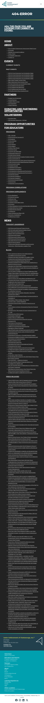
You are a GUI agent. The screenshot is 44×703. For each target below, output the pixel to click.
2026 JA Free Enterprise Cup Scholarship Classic (20, 78)
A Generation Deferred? (14, 316)
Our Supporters (12, 103)
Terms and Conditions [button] (9, 695)
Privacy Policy (11, 54)
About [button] (6, 668)
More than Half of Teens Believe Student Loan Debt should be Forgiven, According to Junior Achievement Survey (22, 533)
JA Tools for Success (13, 197)
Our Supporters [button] (8, 666)
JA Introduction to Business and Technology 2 (20, 173)
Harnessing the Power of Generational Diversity (20, 344)
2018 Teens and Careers (14, 235)
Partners (10, 94)
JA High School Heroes (14, 155)
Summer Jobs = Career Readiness (17, 301)
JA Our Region (12, 144)
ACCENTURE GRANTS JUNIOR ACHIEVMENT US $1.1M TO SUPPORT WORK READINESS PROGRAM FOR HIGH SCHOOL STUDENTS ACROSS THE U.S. (23, 614)
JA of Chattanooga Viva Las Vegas (17, 89)
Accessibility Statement (14, 55)
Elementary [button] (7, 682)
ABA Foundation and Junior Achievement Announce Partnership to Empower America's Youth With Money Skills (22, 396)
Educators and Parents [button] (11, 657)
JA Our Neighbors (13, 195)
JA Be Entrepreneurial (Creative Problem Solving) (21, 157)
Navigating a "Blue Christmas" (16, 328)
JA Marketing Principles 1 (14, 167)
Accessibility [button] (27, 695)
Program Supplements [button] (10, 659)
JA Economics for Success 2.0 (16, 137)
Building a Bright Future (14, 340)
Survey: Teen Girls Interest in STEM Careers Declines (22, 520)
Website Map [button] (34, 695)
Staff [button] (5, 670)
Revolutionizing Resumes (14, 342)
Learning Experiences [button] (11, 680)
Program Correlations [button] (10, 661)
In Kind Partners (12, 100)
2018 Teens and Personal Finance (17, 239)
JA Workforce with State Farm (16, 284)
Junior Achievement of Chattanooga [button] (14, 689)
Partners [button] (7, 663)
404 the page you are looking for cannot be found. (19, 28)
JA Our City (11, 142)
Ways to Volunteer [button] (9, 655)
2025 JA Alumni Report (14, 242)
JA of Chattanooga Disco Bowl (16, 85)
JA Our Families (12, 141)
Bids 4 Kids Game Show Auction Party (18, 82)
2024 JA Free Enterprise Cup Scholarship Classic (20, 75)
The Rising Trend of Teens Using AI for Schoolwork (21, 347)
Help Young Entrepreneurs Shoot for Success (20, 319)
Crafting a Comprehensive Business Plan (18, 326)
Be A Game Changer (13, 358)
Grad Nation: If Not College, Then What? (18, 300)
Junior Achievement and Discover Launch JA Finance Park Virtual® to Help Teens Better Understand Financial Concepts (23, 433)
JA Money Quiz (12, 199)
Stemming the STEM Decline (15, 314)
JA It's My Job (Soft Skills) (14, 151)
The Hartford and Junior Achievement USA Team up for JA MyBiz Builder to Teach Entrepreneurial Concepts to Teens (22, 442)
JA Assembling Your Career (15, 208)
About (8, 45)
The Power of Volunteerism (15, 323)
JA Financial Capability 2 (14, 176)
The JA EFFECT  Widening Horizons (18, 360)
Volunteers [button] (8, 654)
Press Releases (12, 376)
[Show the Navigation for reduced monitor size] (41, 4)
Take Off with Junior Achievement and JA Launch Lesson (23, 330)
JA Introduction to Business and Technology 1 (20, 171)
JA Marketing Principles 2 (14, 169)
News (7, 220)
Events (8, 61)
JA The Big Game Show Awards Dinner (18, 91)
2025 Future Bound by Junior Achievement (19, 285)
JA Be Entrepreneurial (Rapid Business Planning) (21, 162)
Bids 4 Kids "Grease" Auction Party (17, 80)
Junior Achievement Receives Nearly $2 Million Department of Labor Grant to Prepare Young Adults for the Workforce (23, 456)
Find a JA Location (9, 691)
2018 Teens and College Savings (16, 237)
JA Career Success (13, 165)
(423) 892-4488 (7, 646)
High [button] (5, 685)
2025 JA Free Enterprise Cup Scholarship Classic (20, 76)
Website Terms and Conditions (16, 52)
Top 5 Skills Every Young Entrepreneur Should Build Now (23, 287)
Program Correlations (16, 187)
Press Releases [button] (8, 676)
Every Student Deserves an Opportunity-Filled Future (22, 48)
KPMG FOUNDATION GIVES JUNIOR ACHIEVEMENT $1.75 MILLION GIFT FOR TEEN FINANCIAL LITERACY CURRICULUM (22, 620)
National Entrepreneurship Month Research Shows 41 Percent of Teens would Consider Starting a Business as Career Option (22, 447)
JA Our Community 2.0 (14, 158)
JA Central (11, 50)
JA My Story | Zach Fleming (15, 355)
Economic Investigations (14, 215)
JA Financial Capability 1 (14, 178)
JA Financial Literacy (13, 174)
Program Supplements (16, 191)
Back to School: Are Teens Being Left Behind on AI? (21, 278)
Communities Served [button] (10, 673)
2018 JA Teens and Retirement (16, 233)
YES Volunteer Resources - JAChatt (17, 120)
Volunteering (13, 115)
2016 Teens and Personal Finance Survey (18, 228)
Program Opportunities (19, 124)
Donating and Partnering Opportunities (20, 110)
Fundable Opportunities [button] (11, 664)
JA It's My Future (12, 149)
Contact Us (11, 57)
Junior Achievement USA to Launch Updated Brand (21, 476)
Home (7, 41)
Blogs (8, 250)
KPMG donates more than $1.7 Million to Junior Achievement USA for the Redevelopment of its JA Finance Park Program (21, 538)
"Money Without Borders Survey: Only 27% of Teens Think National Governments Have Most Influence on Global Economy (23, 421)
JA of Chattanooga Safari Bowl (16, 87)
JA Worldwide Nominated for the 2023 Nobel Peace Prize (23, 356)
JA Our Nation (12, 146)
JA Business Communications (16, 183)
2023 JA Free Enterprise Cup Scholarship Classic (20, 73)
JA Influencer (11, 211)
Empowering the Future (14, 346)
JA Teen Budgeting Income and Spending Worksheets (22, 206)
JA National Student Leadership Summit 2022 (20, 372)
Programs (10, 132)
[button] (16, 700)
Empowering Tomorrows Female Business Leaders (22, 335)
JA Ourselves (11, 139)
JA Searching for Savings (14, 209)
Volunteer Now (12, 118)
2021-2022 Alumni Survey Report (16, 240)
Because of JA (12, 321)
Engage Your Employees (14, 98)
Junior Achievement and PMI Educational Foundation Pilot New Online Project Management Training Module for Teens (22, 385)
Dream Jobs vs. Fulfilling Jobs (16, 317)
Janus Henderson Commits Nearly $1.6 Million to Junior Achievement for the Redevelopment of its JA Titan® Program (22, 524)
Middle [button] (6, 684)
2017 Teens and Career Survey (16, 231)
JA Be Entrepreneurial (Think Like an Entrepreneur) (21, 160)
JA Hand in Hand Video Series (16, 202)
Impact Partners (12, 105)
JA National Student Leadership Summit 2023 (20, 349)
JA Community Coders (14, 164)
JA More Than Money (13, 148)
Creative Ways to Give (13, 101)
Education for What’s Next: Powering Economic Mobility (23, 266)
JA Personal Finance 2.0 (14, 153)
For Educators (13, 127)
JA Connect (11, 204)
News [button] (6, 678)
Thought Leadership (15, 224)
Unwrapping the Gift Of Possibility (17, 324)
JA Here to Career (13, 200)
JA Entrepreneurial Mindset (15, 180)
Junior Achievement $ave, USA (16, 213)
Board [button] (6, 671)
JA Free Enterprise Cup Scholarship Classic (19, 83)
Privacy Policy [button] (19, 695)
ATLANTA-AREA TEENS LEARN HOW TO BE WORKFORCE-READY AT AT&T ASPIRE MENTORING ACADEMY (22, 472)
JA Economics (12, 181)
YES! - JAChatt (11, 135)
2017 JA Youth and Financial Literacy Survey (19, 230)
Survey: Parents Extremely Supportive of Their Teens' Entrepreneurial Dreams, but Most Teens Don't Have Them (22, 568)
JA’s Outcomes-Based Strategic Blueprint (19, 260)
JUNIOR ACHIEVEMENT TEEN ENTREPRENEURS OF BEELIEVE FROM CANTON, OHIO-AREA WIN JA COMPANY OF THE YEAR (22, 552)
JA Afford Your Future (14, 216)
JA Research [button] (7, 675)
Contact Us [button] (7, 644)
